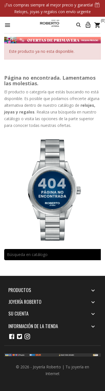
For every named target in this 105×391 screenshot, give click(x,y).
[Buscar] (52, 254)
